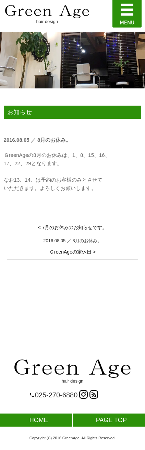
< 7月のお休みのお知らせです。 (72, 227)
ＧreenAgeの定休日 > (72, 252)
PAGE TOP (111, 420)
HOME (38, 420)
